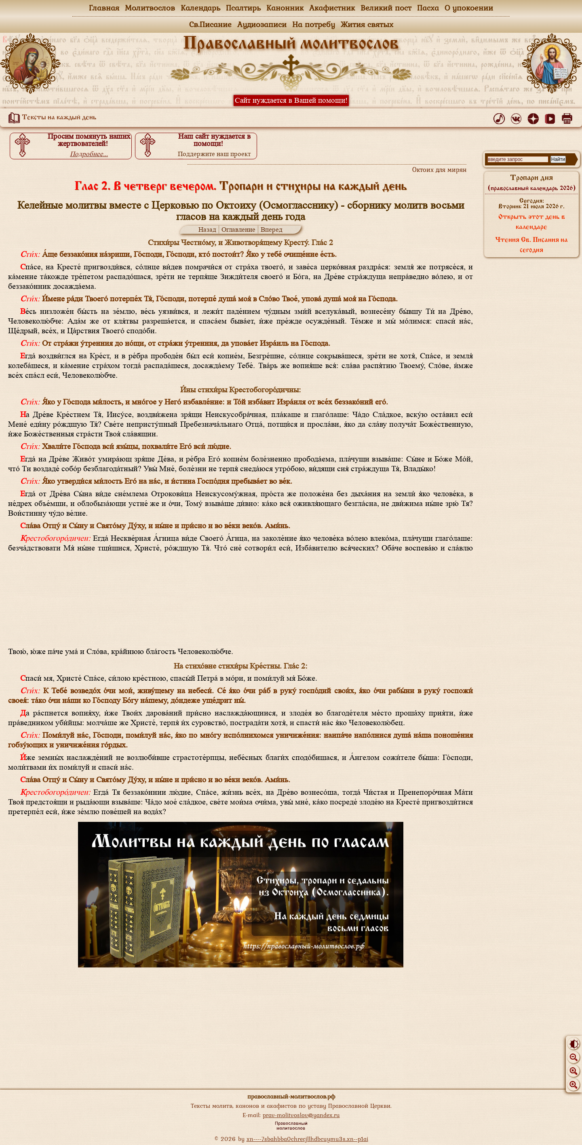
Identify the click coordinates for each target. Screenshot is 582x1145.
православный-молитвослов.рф (291, 1096)
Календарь (200, 8)
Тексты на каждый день (51, 117)
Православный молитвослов (291, 44)
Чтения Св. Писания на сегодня (531, 245)
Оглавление (238, 229)
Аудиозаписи (262, 24)
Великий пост (386, 8)
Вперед (272, 229)
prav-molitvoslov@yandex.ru (301, 1115)
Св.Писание (210, 24)
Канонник (285, 8)
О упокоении (469, 8)
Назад (207, 229)
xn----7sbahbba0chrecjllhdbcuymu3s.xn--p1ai (307, 1138)
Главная (104, 8)
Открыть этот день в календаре (531, 222)
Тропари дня (531, 182)
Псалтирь (243, 8)
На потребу (313, 24)
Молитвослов (150, 8)
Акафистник (332, 8)
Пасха (428, 8)
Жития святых (367, 24)
